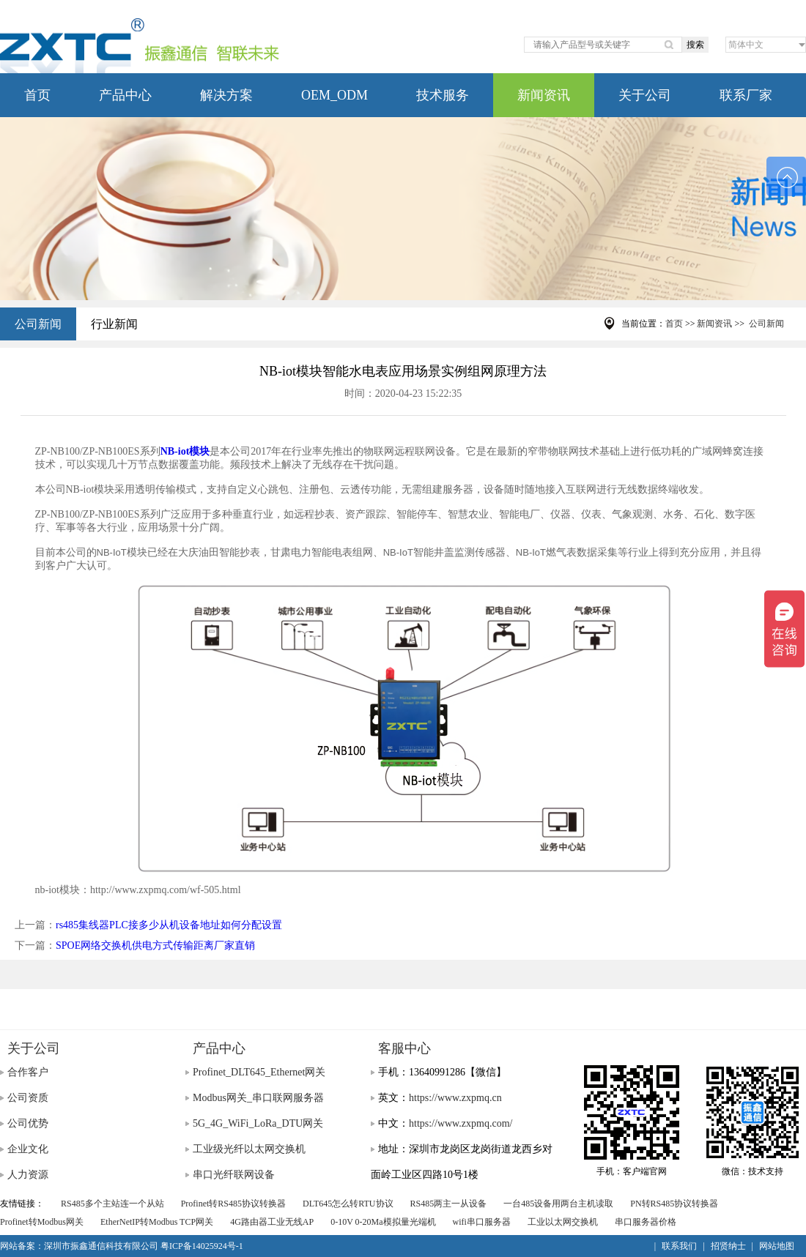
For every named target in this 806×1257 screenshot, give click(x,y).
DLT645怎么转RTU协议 (348, 1203)
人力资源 (27, 1174)
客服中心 (404, 1048)
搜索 (695, 45)
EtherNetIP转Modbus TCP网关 (156, 1222)
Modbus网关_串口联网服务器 (258, 1097)
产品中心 (125, 95)
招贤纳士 (728, 1246)
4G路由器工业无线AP (272, 1222)
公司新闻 (38, 324)
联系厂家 (746, 95)
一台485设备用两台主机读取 (558, 1203)
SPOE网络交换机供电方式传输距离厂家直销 (155, 945)
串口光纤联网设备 (234, 1174)
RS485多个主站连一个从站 (112, 1203)
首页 (37, 95)
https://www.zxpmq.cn (455, 1097)
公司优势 (27, 1123)
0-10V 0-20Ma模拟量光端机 (382, 1222)
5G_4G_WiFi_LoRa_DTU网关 (258, 1123)
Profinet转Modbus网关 (42, 1222)
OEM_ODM (334, 95)
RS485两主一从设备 (448, 1203)
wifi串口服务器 (482, 1222)
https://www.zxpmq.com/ (460, 1123)
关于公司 (644, 95)
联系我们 (679, 1246)
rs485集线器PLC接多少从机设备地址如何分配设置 (169, 925)
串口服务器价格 (645, 1222)
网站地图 (776, 1246)
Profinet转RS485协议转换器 (233, 1203)
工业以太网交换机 (563, 1222)
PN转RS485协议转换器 (674, 1203)
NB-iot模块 (185, 451)
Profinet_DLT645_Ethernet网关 (259, 1072)
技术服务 (442, 95)
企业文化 (27, 1149)
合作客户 (27, 1072)
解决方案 (226, 95)
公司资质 (27, 1097)
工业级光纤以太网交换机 (249, 1149)
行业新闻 (114, 324)
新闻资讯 (543, 95)
